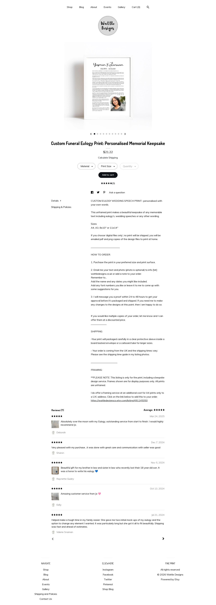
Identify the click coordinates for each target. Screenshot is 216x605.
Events (107, 7)
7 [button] (112, 134)
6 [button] (109, 134)
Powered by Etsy (170, 579)
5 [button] (106, 134)
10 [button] (121, 134)
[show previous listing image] (91, 134)
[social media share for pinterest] (104, 192)
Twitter (108, 579)
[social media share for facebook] (92, 192)
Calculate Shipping (108, 157)
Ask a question (117, 192)
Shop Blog (107, 589)
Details (56, 200)
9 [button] (118, 134)
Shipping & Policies (61, 206)
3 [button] (100, 134)
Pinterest (108, 584)
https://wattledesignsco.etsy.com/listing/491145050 (119, 400)
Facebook (108, 574)
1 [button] (94, 134)
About (93, 7)
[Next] (163, 539)
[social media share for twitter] (98, 192)
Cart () (136, 7)
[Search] (148, 7)
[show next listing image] (125, 134)
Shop (69, 7)
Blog (81, 7)
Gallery (121, 7)
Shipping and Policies (45, 593)
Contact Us (46, 598)
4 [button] (103, 134)
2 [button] (97, 134)
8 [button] (115, 134)
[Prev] (52, 539)
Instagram (108, 569)
